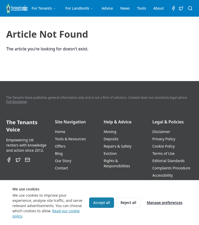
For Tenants (44, 8)
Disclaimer (161, 131)
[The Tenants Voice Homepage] (16, 8)
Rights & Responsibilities (117, 163)
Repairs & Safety (117, 146)
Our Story (63, 160)
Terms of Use (163, 153)
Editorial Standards (168, 160)
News (125, 8)
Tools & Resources (70, 138)
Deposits (111, 138)
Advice (107, 8)
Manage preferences (164, 202)
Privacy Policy (163, 138)
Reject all (128, 202)
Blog (59, 153)
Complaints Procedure (171, 168)
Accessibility (162, 175)
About (158, 8)
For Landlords (79, 8)
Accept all (101, 202)
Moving (110, 131)
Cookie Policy (163, 146)
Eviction (110, 153)
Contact (61, 168)
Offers (60, 146)
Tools (141, 8)
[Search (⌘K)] (190, 8)
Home (60, 131)
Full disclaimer (16, 102)
